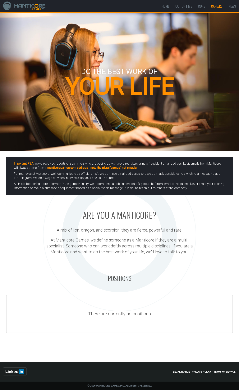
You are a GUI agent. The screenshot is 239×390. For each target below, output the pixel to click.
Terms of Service (224, 371)
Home (165, 6)
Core (201, 6)
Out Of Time (183, 6)
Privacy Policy (201, 371)
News (232, 6)
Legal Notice (181, 371)
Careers (217, 6)
